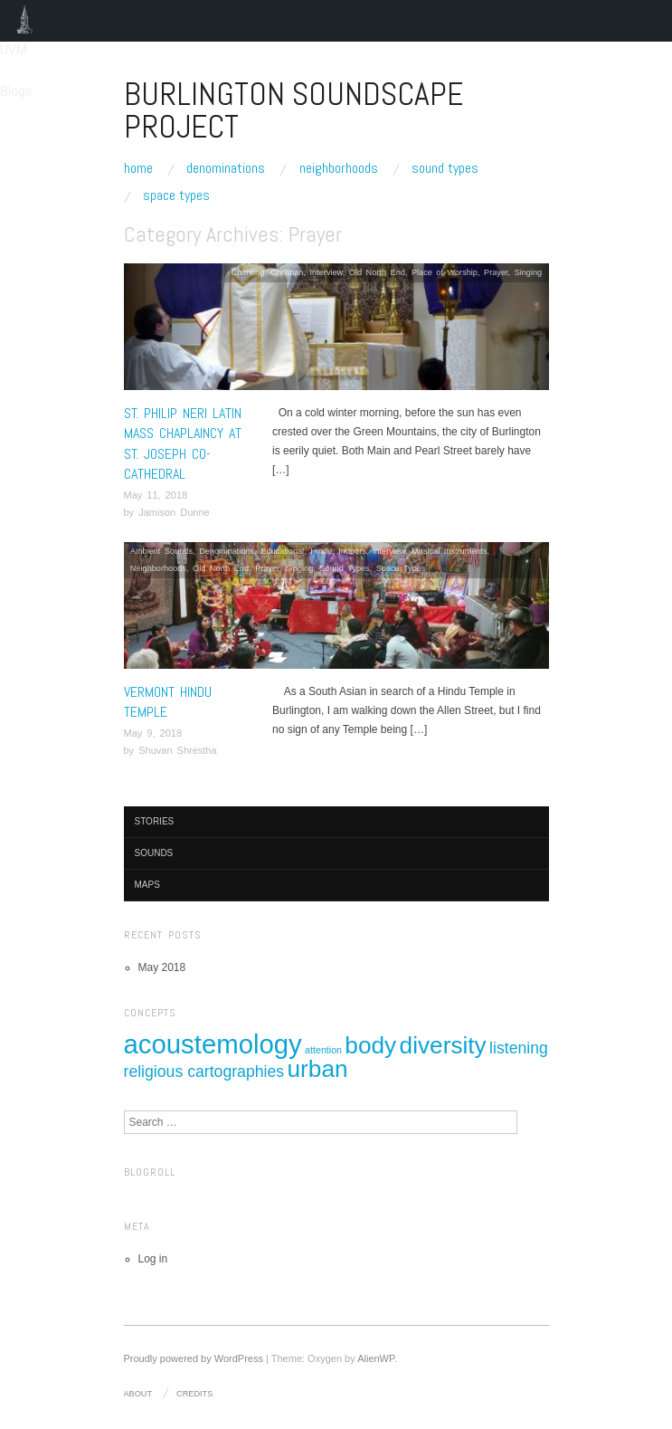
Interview (326, 272)
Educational (282, 551)
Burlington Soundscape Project (293, 110)
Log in (153, 1259)
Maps (147, 885)
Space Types (176, 195)
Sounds (154, 853)
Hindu (321, 551)
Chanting (248, 272)
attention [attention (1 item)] (323, 1049)
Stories (155, 821)
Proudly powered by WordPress (193, 1358)
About (138, 1393)
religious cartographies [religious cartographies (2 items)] (204, 1071)
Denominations (225, 168)
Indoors (352, 551)
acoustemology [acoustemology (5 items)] (213, 1044)
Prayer (495, 272)
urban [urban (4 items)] (317, 1068)
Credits (194, 1393)
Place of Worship (445, 272)
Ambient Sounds (161, 551)
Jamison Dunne (173, 512)
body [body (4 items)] (370, 1045)
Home (138, 168)
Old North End (377, 272)
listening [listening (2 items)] (518, 1048)
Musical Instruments (449, 551)
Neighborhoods (338, 168)
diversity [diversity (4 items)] (443, 1045)
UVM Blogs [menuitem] (25, 21)
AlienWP (375, 1358)
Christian (286, 272)
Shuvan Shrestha (177, 750)
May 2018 (162, 967)
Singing (529, 272)
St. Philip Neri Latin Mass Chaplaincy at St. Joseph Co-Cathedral (182, 443)
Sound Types (445, 168)
